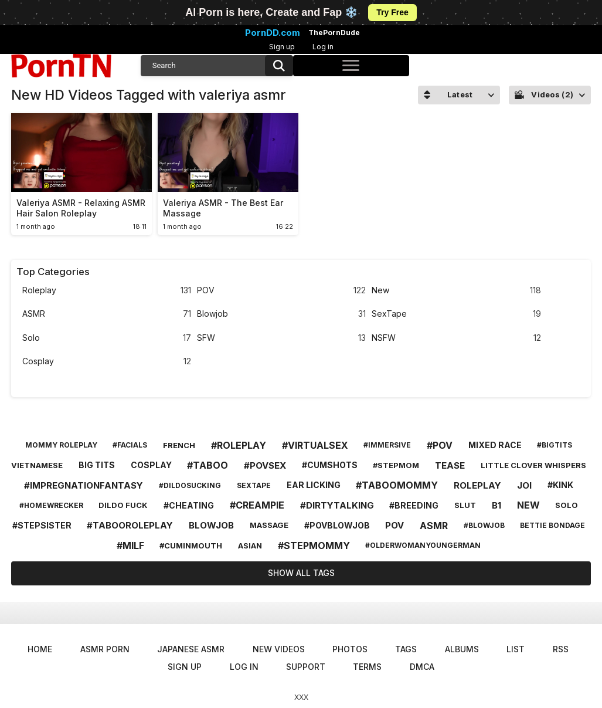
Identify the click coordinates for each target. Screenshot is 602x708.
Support (305, 667)
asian (250, 545)
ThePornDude (334, 33)
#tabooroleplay (130, 525)
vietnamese (37, 465)
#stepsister (42, 525)
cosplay (151, 465)
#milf (130, 545)
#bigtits (554, 445)
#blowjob (484, 525)
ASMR (106, 314)
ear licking (314, 485)
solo (566, 505)
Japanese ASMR (191, 649)
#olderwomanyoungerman (423, 545)
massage (269, 525)
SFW (281, 338)
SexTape (456, 314)
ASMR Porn (105, 649)
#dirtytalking (337, 505)
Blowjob (281, 314)
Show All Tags (301, 573)
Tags (406, 649)
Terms (367, 667)
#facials (130, 445)
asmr (434, 525)
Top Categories (53, 271)
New (456, 291)
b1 (496, 505)
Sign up (282, 46)
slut (465, 505)
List (515, 649)
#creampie (257, 505)
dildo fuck (123, 505)
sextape (254, 485)
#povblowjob (337, 525)
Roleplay (106, 291)
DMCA (422, 667)
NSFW (456, 338)
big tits (97, 465)
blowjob (211, 525)
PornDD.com (272, 33)
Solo (106, 338)
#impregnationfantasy (83, 485)
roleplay (477, 485)
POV (281, 291)
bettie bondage (552, 525)
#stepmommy (314, 545)
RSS (561, 649)
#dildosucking (190, 485)
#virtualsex (315, 445)
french (179, 445)
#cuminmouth (190, 545)
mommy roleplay (61, 445)
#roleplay (238, 445)
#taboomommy (397, 485)
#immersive (387, 445)
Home (40, 649)
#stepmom (396, 465)
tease (450, 465)
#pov (440, 445)
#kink (560, 485)
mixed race (495, 445)
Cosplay (106, 362)
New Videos (279, 649)
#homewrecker (51, 505)
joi (524, 485)
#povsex (265, 465)
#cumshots (330, 465)
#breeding (413, 505)
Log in (323, 46)
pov (394, 525)
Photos (350, 649)
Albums (462, 649)
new (528, 505)
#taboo (207, 465)
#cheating (189, 505)
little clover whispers (533, 465)
